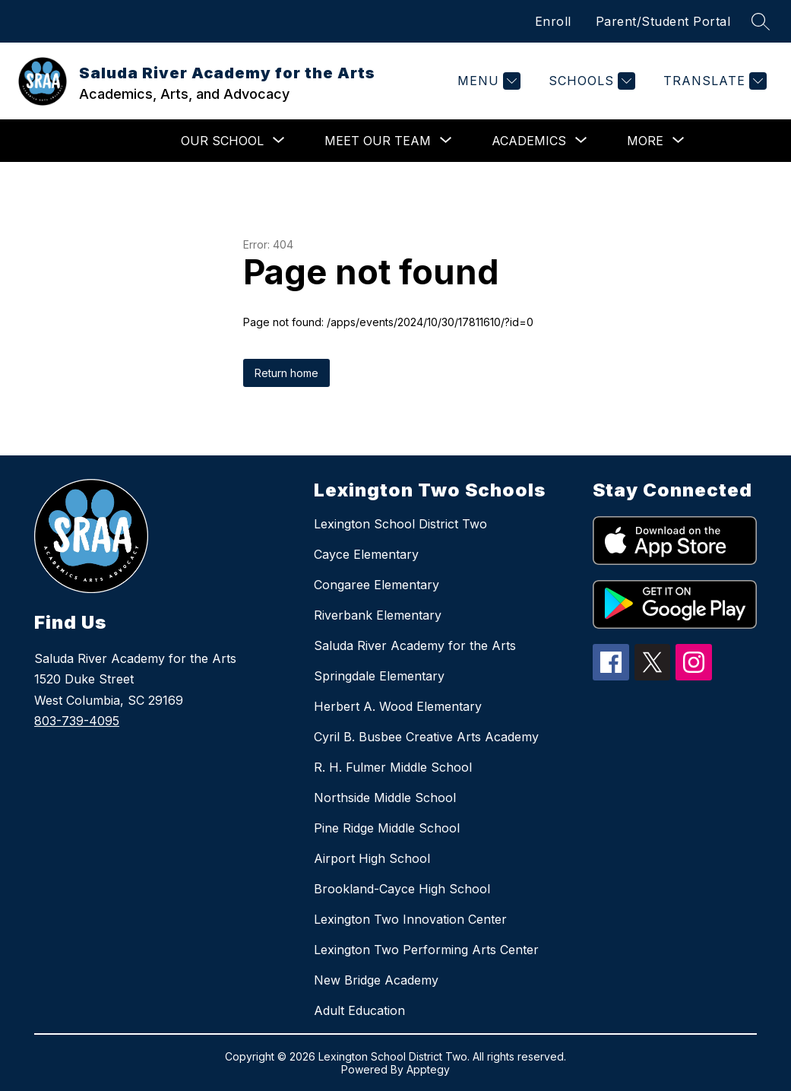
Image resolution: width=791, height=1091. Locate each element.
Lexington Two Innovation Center (410, 919)
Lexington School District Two (400, 523)
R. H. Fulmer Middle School (393, 767)
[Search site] (760, 21)
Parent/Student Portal (663, 21)
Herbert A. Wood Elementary (398, 706)
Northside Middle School (385, 797)
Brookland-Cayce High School (402, 888)
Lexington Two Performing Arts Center (426, 949)
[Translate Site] (713, 80)
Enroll (553, 21)
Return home (286, 372)
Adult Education (359, 1010)
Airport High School (372, 858)
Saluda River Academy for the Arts (415, 645)
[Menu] (487, 80)
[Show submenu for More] (645, 141)
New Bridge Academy (376, 980)
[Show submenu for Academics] (529, 141)
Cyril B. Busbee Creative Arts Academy (426, 736)
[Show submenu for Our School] (222, 141)
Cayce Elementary (366, 554)
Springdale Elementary (379, 675)
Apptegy (428, 1069)
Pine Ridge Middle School (387, 828)
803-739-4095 (76, 720)
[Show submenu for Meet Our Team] (377, 141)
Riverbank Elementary (377, 615)
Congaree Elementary (376, 584)
